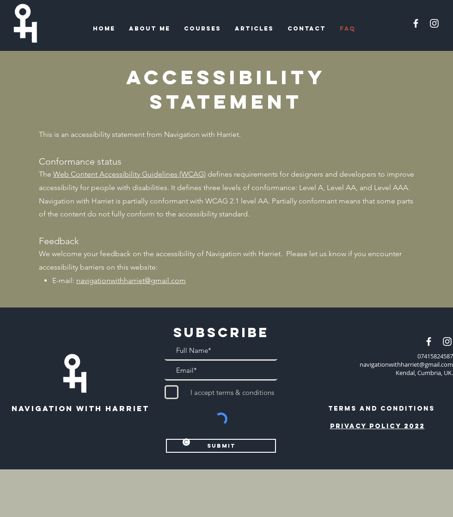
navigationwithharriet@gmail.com (131, 280)
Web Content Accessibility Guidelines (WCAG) (129, 174)
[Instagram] (434, 23)
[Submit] (221, 446)
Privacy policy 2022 (377, 426)
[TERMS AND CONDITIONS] (381, 408)
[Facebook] (416, 23)
